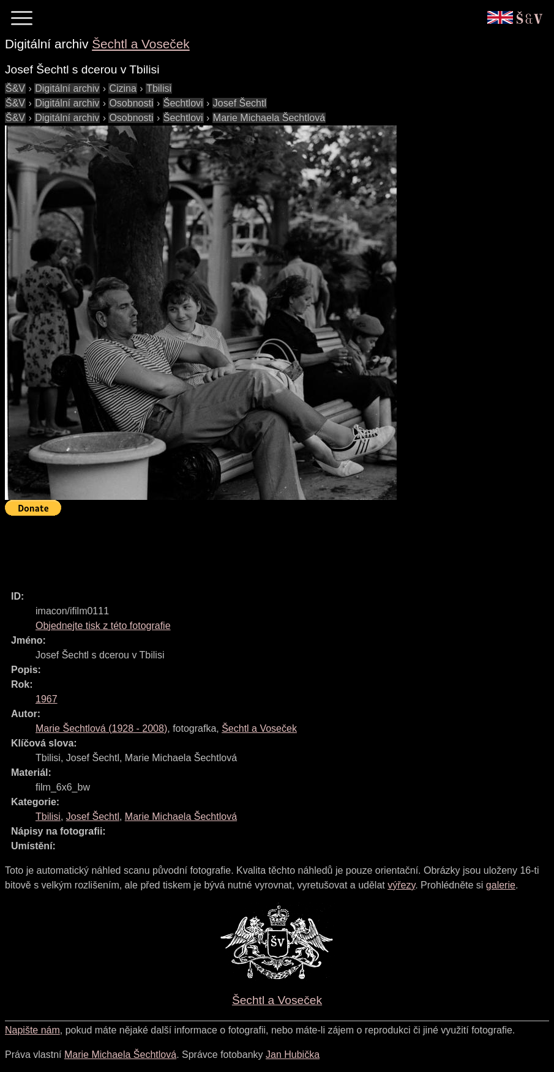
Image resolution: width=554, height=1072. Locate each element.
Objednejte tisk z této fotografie (103, 625)
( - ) (101, 728)
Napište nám (32, 1030)
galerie (500, 885)
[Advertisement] (228, 547)
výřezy (401, 885)
